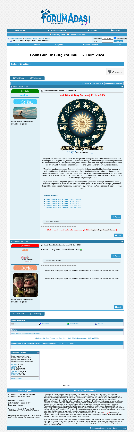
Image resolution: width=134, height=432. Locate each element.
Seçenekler (97, 83)
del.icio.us (45, 324)
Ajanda (59, 44)
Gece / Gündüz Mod (77, 35)
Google (100, 324)
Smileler (14, 366)
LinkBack (85, 83)
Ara (119, 44)
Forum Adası (105, 428)
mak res (49, 260)
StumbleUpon (75, 324)
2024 (13, 333)
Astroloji (41, 38)
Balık (48, 38)
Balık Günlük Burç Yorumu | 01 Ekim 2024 (63, 199)
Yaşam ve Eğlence (30, 38)
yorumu (36, 333)
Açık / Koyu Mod (58, 35)
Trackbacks (15, 371)
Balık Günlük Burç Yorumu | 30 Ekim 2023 (63, 201)
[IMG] (13, 368)
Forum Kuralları (16, 378)
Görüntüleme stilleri (113, 83)
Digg (15, 324)
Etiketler (14, 330)
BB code (14, 364)
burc (21, 333)
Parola (95, 41)
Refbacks (14, 375)
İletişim (94, 428)
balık (17, 333)
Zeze (47, 221)
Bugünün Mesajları (90, 44)
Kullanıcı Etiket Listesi (21, 64)
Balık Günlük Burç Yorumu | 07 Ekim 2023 (63, 208)
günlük (31, 333)
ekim (26, 333)
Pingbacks (15, 373)
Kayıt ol (16, 44)
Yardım (36, 44)
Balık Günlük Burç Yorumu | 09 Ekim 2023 (63, 206)
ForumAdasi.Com (16, 38)
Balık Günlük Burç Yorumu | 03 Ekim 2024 (83, 338)
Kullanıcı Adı (97, 38)
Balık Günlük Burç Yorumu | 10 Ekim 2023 (63, 204)
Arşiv (115, 428)
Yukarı (123, 428)
